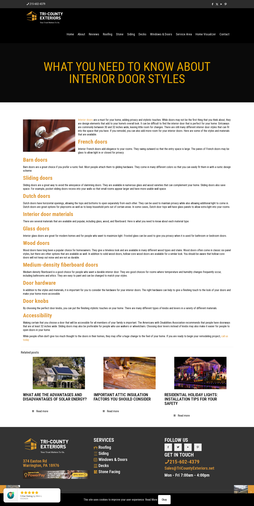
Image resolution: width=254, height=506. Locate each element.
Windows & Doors (113, 459)
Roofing (105, 447)
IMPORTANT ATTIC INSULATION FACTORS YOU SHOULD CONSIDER (122, 397)
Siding (104, 453)
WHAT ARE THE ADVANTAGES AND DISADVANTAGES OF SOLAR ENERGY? (55, 397)
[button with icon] (168, 447)
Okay (164, 499)
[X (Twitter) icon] (217, 4)
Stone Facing (109, 471)
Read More (151, 499)
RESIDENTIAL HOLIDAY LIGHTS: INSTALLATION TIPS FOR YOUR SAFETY (191, 399)
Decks (104, 465)
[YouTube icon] (221, 4)
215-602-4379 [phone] (37, 4)
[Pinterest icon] (225, 4)
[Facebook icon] (212, 4)
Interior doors (85, 119)
